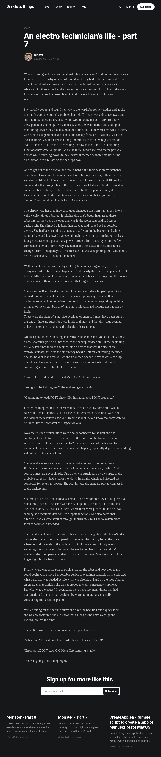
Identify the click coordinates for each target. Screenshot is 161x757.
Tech (83, 7)
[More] (92, 7)
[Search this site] (120, 6)
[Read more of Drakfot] (28, 56)
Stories (71, 7)
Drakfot (38, 54)
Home (46, 7)
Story (27, 27)
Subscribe (145, 6)
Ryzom (58, 7)
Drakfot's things (20, 6)
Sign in (130, 6)
